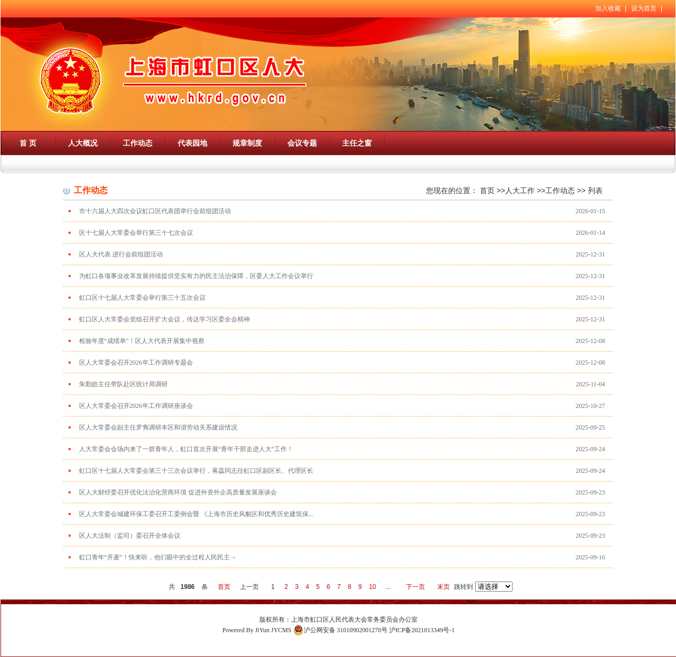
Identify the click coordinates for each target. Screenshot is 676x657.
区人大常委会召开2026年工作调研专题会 (136, 362)
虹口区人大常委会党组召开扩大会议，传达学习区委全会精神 (164, 319)
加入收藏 (608, 8)
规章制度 (247, 143)
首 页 (28, 143)
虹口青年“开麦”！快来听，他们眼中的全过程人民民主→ (158, 557)
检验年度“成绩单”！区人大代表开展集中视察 (142, 341)
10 (372, 587)
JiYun (262, 630)
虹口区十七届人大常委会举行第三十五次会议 (142, 297)
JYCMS (281, 630)
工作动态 (137, 143)
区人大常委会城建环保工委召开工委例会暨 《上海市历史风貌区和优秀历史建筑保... (196, 514)
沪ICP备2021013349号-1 (422, 630)
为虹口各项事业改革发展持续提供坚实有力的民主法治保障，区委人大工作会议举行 (196, 276)
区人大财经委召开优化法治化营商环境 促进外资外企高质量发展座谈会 (178, 492)
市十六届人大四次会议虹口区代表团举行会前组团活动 (155, 211)
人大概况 (83, 143)
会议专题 (302, 143)
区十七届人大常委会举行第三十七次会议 (136, 232)
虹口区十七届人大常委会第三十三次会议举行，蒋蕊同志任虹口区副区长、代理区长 (196, 470)
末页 (443, 587)
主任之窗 (357, 143)
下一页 (415, 587)
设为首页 (643, 8)
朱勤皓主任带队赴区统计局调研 (123, 384)
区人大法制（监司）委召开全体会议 (129, 535)
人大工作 (520, 190)
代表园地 (192, 143)
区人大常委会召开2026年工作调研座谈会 (136, 406)
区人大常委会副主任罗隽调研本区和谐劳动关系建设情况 (158, 427)
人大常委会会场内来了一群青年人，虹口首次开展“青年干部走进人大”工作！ (186, 449)
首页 (487, 190)
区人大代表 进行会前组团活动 (121, 254)
